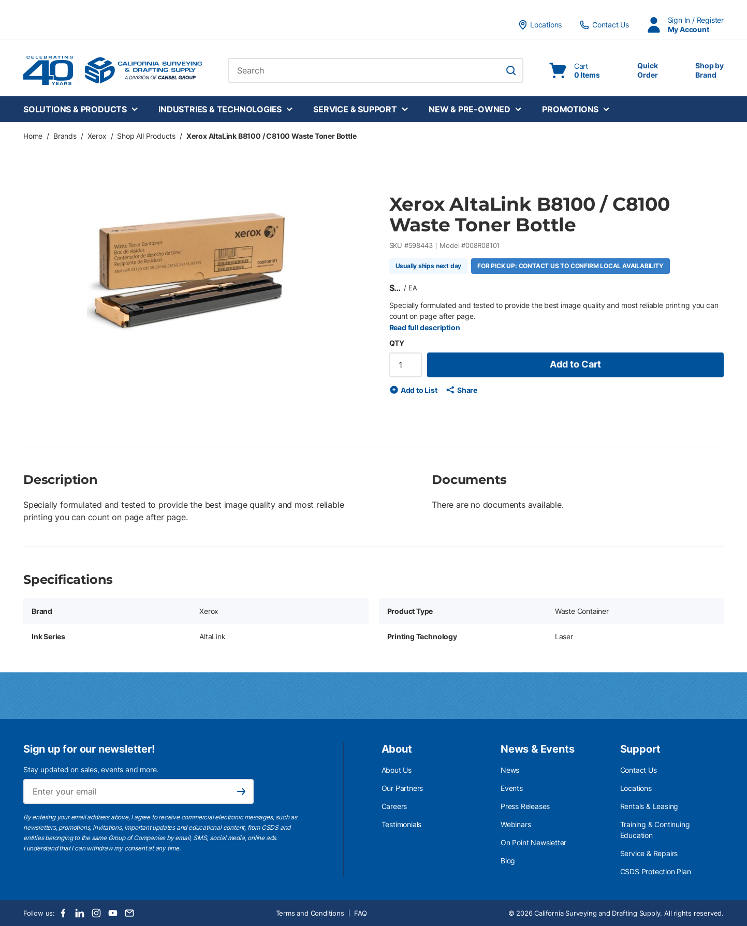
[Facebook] (63, 913)
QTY (396, 343)
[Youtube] (113, 913)
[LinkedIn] (80, 913)
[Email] (129, 913)
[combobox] (375, 70)
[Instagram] (96, 913)
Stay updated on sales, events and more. (90, 769)
